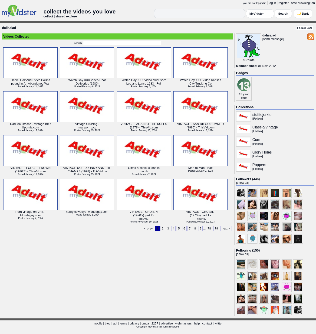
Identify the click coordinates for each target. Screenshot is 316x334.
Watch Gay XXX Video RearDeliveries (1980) (87, 81)
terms (123, 323)
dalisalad (9, 28)
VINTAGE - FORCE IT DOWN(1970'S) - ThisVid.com (30, 169)
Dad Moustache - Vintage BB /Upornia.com (30, 125)
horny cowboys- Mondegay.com (87, 211)
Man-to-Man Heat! (200, 168)
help (197, 323)
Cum (256, 140)
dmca (145, 323)
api (115, 323)
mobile (97, 323)
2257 (154, 323)
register (284, 3)
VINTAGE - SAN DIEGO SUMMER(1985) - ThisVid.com (200, 125)
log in (272, 3)
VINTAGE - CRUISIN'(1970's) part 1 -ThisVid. (200, 215)
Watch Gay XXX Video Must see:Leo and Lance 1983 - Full (144, 81)
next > (226, 228)
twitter (218, 323)
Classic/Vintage (265, 127)
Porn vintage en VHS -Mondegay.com (30, 213)
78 (209, 228)
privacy (134, 323)
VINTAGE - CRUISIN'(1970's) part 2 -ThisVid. (143, 215)
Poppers (259, 165)
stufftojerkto (261, 115)
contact (207, 323)
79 (216, 228)
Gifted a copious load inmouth (144, 169)
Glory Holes (262, 152)
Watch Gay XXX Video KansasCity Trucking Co (200, 81)
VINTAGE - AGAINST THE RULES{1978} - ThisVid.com (144, 125)
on (313, 3)
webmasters (183, 323)
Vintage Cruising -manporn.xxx (87, 125)
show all (242, 182)
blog (108, 323)
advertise (167, 323)
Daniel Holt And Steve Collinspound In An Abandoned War (30, 81)
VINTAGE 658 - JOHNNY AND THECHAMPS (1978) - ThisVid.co (87, 169)
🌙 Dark (303, 13)
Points (249, 60)
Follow (257, 118)
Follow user (304, 27)
